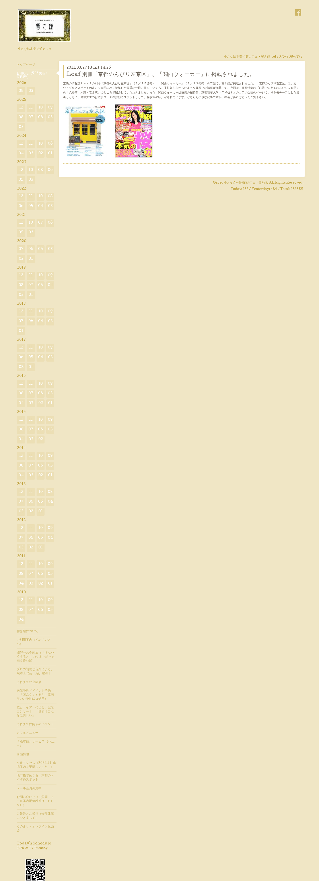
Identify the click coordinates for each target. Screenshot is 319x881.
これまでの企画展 (29, 682)
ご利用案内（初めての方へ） (34, 642)
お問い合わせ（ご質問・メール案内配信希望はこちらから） (35, 801)
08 (21, 117)
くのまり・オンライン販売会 (35, 829)
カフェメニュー (27, 733)
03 (31, 91)
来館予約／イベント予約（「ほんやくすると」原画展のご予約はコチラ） (35, 695)
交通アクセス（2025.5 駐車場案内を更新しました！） (36, 765)
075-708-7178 (290, 57)
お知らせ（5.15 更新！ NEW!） (32, 75)
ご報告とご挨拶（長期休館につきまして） (35, 816)
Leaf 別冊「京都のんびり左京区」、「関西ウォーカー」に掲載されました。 (160, 75)
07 (30, 117)
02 (40, 153)
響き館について (27, 631)
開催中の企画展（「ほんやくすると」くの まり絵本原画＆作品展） (35, 657)
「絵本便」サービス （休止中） (35, 743)
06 (40, 117)
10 (40, 108)
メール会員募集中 (29, 788)
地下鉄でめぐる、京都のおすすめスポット (35, 778)
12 (21, 108)
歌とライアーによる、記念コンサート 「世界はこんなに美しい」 (35, 711)
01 (50, 153)
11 (31, 108)
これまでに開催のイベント (35, 724)
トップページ (26, 65)
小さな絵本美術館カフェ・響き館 (245, 182)
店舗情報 (23, 754)
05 (21, 91)
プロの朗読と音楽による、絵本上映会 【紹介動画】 (35, 671)
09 (50, 108)
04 (21, 153)
